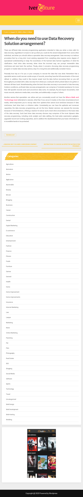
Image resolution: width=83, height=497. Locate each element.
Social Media (10, 374)
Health (8, 282)
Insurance (9, 302)
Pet (7, 343)
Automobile (10, 185)
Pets (7, 348)
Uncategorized (11, 399)
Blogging (9, 200)
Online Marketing (11, 333)
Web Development (12, 409)
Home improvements (13, 297)
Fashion (8, 246)
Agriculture (9, 164)
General (8, 276)
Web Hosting (10, 414)
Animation (9, 169)
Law (7, 312)
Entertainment (11, 241)
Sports (8, 384)
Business (9, 205)
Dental (8, 220)
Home (8, 287)
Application (9, 179)
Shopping (9, 368)
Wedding (9, 420)
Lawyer (8, 317)
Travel (8, 394)
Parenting (9, 338)
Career (8, 210)
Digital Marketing (11, 225)
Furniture (9, 266)
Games (8, 271)
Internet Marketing (12, 307)
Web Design (10, 404)
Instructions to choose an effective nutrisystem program (62, 145)
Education (9, 236)
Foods (8, 261)
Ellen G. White (27, 32)
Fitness (8, 256)
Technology (10, 135)
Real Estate (10, 358)
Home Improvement (12, 292)
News (8, 328)
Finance (8, 251)
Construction (10, 215)
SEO (7, 363)
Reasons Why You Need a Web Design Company (20, 144)
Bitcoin (8, 195)
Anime (8, 174)
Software (9, 379)
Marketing (9, 323)
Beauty (8, 190)
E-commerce (10, 231)
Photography (10, 353)
